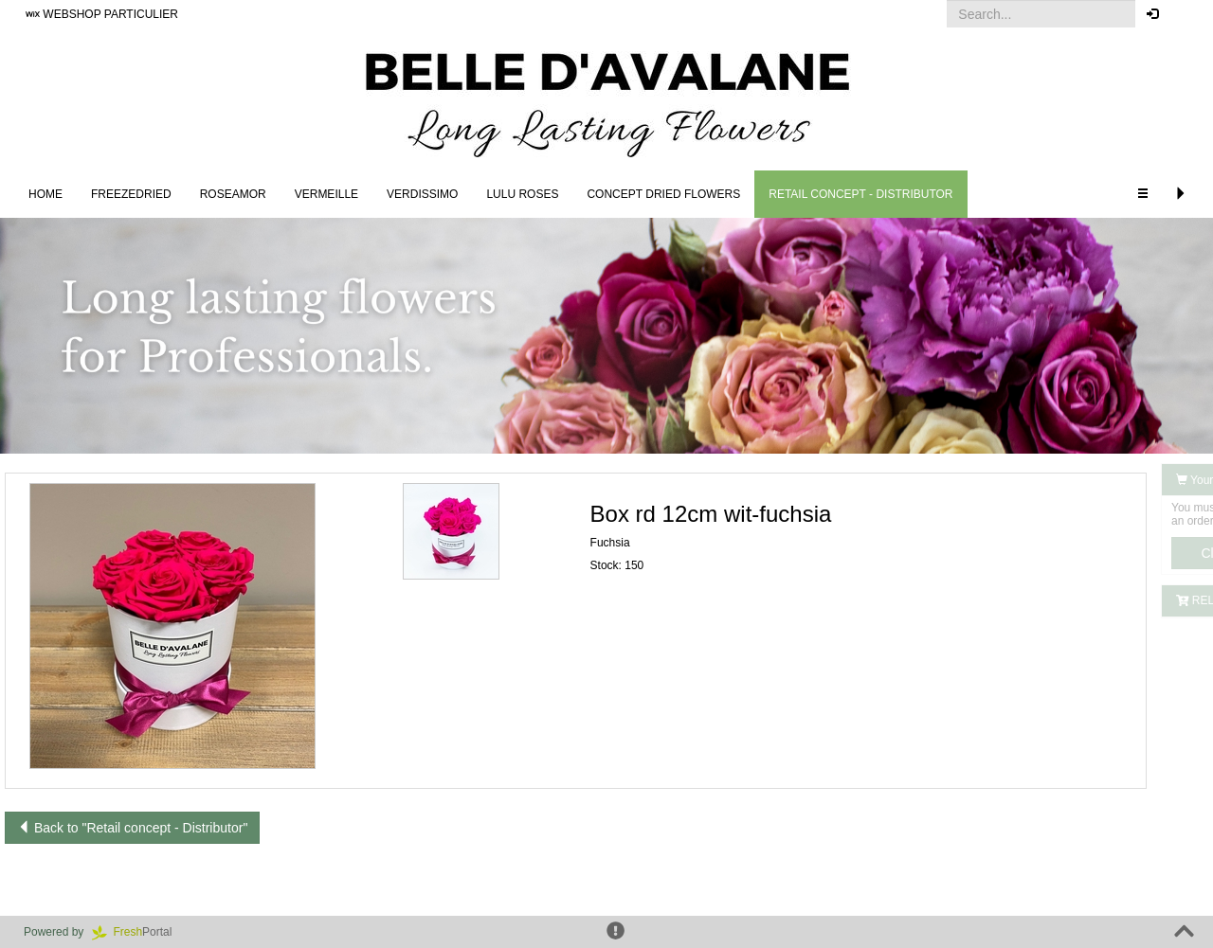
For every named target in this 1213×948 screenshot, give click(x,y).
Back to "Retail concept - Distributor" (132, 827)
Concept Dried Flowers (663, 194)
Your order (1062, 480)
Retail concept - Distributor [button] (860, 194)
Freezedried (131, 194)
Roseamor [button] (233, 194)
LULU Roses (522, 194)
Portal (138, 932)
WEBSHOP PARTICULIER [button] (102, 14)
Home (45, 194)
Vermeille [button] (326, 194)
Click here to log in (1108, 553)
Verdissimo (422, 194)
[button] (1184, 14)
